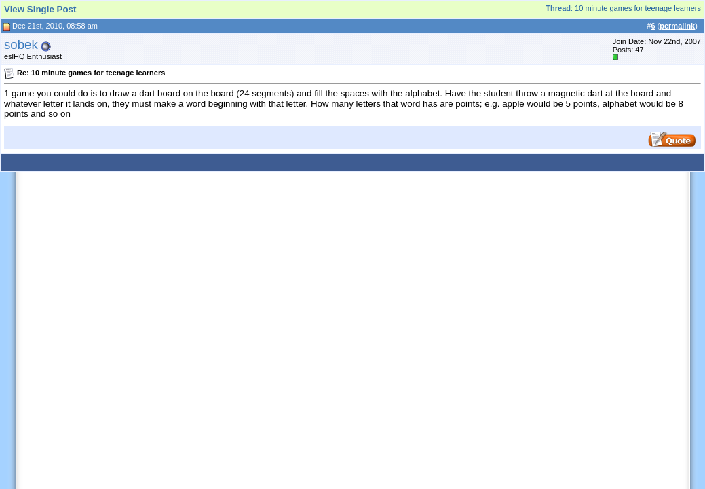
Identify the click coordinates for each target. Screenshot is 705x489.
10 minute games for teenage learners (638, 8)
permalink (677, 26)
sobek (21, 44)
